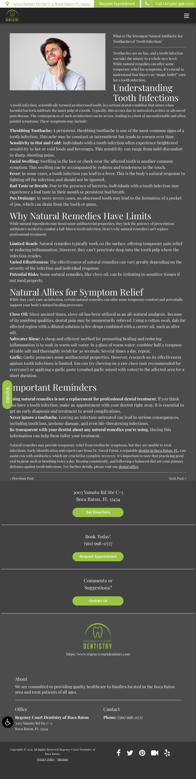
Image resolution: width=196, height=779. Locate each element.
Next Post (176, 478)
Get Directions (98, 512)
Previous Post (23, 478)
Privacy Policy (46, 759)
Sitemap (62, 759)
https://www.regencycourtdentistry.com (98, 654)
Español (7, 394)
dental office (128, 466)
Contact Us (98, 601)
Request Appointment (117, 4)
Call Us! (167, 4)
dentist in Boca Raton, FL (158, 450)
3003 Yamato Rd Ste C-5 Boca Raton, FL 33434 (48, 3)
